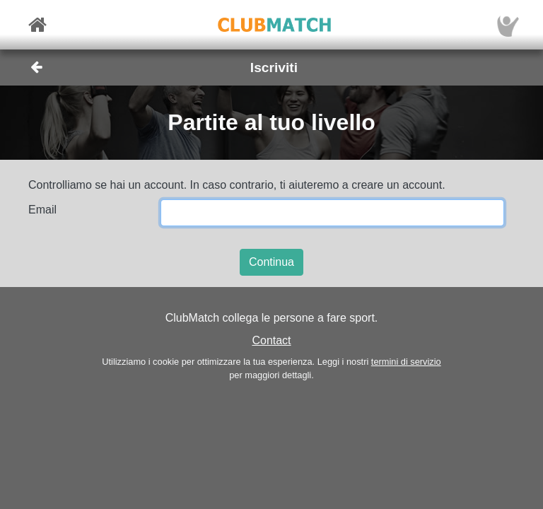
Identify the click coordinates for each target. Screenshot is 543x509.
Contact (271, 340)
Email (42, 210)
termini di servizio (406, 361)
